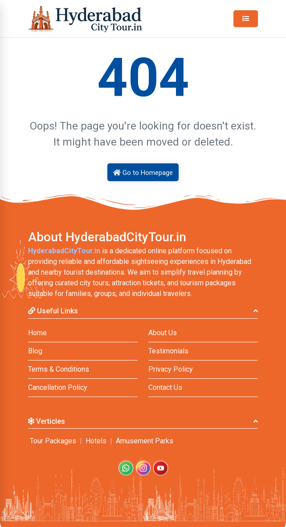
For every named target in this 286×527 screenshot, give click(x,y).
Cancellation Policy (57, 387)
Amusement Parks (144, 441)
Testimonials (168, 351)
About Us (162, 332)
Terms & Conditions (58, 369)
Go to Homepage (143, 173)
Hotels (96, 441)
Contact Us (165, 387)
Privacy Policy (170, 369)
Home (37, 332)
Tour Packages (53, 441)
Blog (35, 351)
